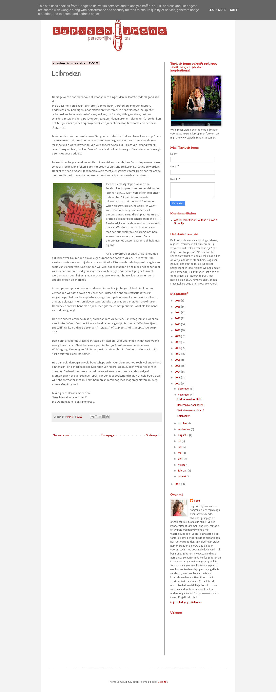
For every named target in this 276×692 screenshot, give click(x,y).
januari (182, 476)
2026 (178, 300)
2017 (178, 354)
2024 (178, 312)
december (184, 388)
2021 (178, 330)
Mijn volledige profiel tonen (186, 602)
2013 (178, 377)
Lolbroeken (183, 416)
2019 (178, 342)
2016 (178, 359)
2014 (178, 371)
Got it (234, 10)
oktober (183, 423)
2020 (178, 336)
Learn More (217, 10)
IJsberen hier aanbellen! (190, 405)
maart (181, 464)
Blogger (162, 682)
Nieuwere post (61, 435)
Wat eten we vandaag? (190, 410)
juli (180, 441)
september (184, 429)
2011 (178, 484)
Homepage (107, 435)
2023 (178, 318)
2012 (178, 383)
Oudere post (153, 435)
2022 (178, 324)
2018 (178, 348)
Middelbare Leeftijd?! (189, 399)
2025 (178, 306)
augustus (183, 435)
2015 (178, 366)
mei (180, 453)
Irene (197, 500)
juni (180, 447)
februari (183, 470)
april (181, 458)
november (184, 394)
